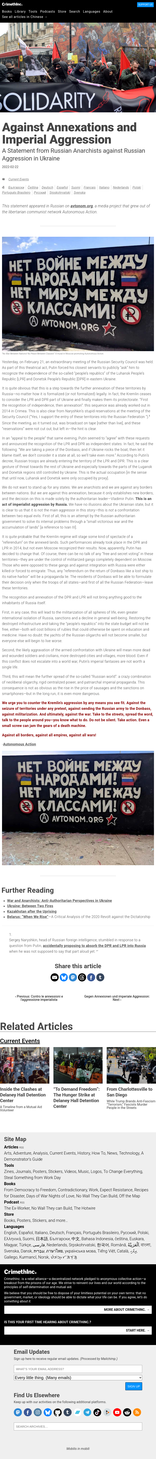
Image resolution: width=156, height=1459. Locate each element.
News (112, 1153)
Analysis (40, 1153)
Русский (40, 193)
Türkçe (25, 1244)
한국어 (103, 1244)
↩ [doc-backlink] (97, 950)
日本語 (42, 1238)
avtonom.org (81, 206)
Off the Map (129, 1196)
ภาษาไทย (54, 1251)
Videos (70, 1171)
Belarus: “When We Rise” (27, 917)
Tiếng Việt (106, 1251)
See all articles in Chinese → (25, 17)
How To (98, 1153)
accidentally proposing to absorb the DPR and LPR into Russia (94, 946)
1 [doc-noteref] (149, 416)
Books (7, 11)
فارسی (39, 1244)
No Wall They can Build (51, 1208)
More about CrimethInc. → (127, 1310)
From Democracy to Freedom (30, 1189)
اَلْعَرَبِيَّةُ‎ (133, 1244)
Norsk (43, 1257)
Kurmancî (27, 1257)
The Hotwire (84, 1208)
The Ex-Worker (17, 1208)
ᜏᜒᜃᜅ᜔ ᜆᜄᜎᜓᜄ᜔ (64, 1257)
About (108, 11)
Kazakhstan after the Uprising (32, 911)
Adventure (22, 1153)
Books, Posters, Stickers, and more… (36, 1220)
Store (62, 11)
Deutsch (47, 187)
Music (83, 1171)
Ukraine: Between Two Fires (30, 906)
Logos (96, 1171)
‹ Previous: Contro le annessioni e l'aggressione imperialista (39, 998)
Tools (33, 11)
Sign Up (134, 1386)
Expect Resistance (116, 1189)
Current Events (18, 179)
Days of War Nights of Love (50, 1196)
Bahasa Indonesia (97, 1238)
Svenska (80, 193)
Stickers (55, 1171)
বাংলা (145, 1244)
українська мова (80, 1251)
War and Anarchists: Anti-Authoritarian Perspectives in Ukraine (59, 901)
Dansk (26, 1251)
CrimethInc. (12, 4)
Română (118, 1244)
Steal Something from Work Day (32, 1177)
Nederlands (121, 187)
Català (122, 1251)
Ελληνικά (12, 1238)
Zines (9, 1171)
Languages (91, 11)
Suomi (75, 187)
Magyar (10, 1244)
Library (20, 11)
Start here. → (138, 1330)
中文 (76, 1238)
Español (62, 187)
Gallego (10, 1257)
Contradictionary (72, 1189)
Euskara (136, 1238)
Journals (23, 1171)
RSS (21, 1147)
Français (90, 187)
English (10, 1232)
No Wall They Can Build (96, 1196)
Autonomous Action (19, 744)
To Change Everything (122, 1171)
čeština (33, 187)
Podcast (11, 1202)
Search (74, 11)
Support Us (145, 4)
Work (93, 1189)
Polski (136, 187)
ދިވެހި (133, 1251)
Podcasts (47, 11)
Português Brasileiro (16, 193)
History (83, 1153)
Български (16, 187)
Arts (7, 1153)
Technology (129, 1153)
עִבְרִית (39, 1251)
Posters (40, 1171)
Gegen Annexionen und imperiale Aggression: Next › (117, 998)
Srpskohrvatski (59, 193)
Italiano (104, 187)
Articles (11, 1147)
